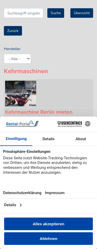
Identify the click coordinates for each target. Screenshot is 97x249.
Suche (56, 12)
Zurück (13, 30)
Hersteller (12, 48)
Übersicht (82, 12)
